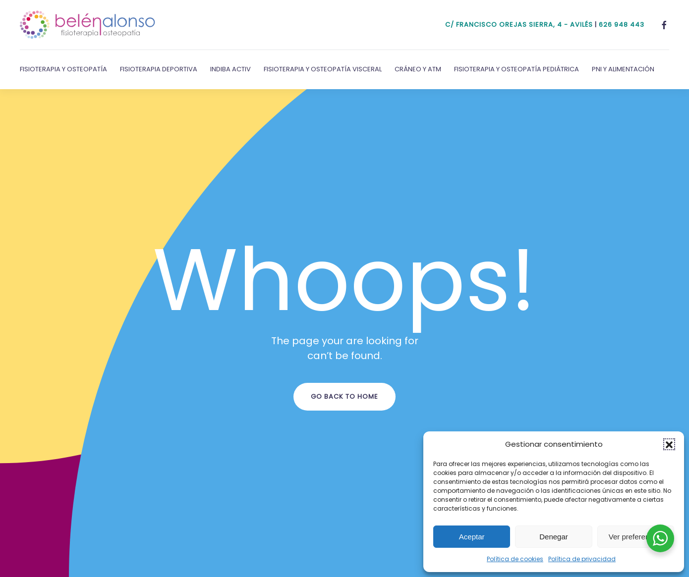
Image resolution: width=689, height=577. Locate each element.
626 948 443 (621, 24)
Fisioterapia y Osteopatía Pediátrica (516, 69)
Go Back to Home (344, 396)
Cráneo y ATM (418, 69)
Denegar (553, 536)
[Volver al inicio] (88, 25)
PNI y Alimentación (623, 69)
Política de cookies (515, 559)
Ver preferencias (636, 536)
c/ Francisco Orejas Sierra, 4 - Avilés (519, 24)
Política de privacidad (582, 559)
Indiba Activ (230, 69)
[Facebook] (664, 24)
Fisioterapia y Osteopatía (63, 69)
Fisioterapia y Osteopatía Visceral (323, 69)
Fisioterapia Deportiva (158, 69)
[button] (669, 444)
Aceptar (472, 536)
